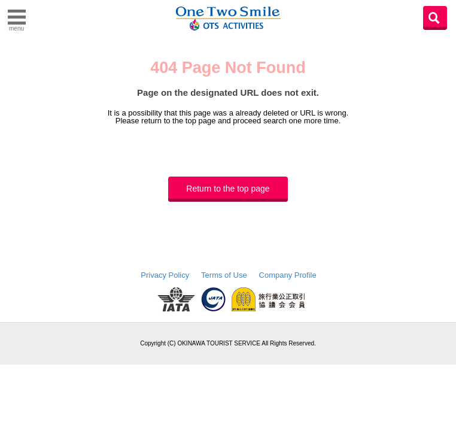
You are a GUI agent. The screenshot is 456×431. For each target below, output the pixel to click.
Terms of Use (224, 275)
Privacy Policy (165, 275)
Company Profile (288, 275)
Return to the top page (227, 188)
